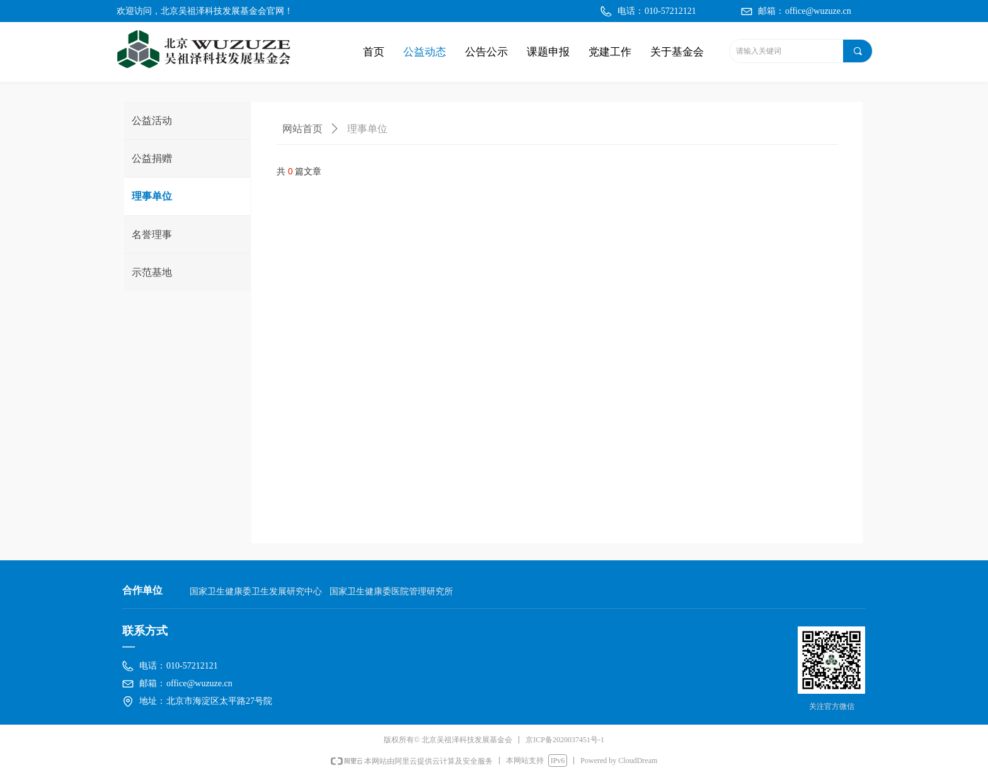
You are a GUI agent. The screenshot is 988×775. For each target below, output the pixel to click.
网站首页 (302, 128)
